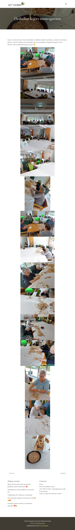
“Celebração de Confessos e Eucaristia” (20, 495)
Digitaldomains (43, 526)
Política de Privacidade (37, 523)
